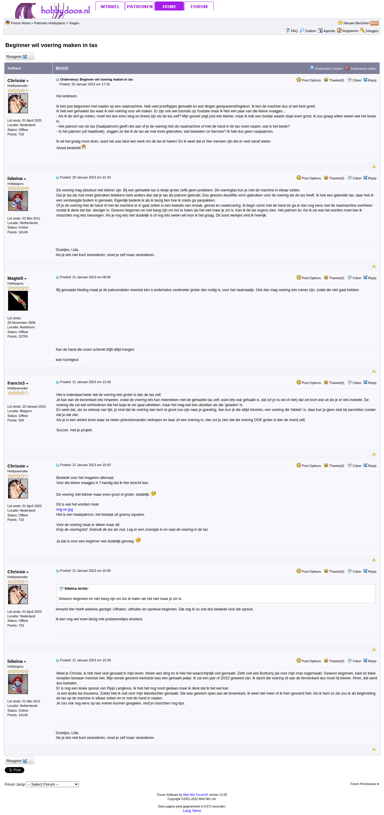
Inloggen (372, 31)
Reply (372, 80)
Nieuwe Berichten (356, 23)
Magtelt (17, 278)
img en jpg (64, 509)
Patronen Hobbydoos (49, 23)
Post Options (308, 80)
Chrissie (18, 80)
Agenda (326, 31)
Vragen (74, 23)
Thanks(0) (334, 80)
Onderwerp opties (360, 68)
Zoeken (307, 31)
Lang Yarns (192, 811)
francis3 (18, 382)
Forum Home (20, 23)
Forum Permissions (364, 784)
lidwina (17, 178)
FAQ (294, 31)
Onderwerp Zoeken (326, 68)
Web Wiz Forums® (195, 794)
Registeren (350, 31)
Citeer (357, 80)
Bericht (62, 68)
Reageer (16, 56)
